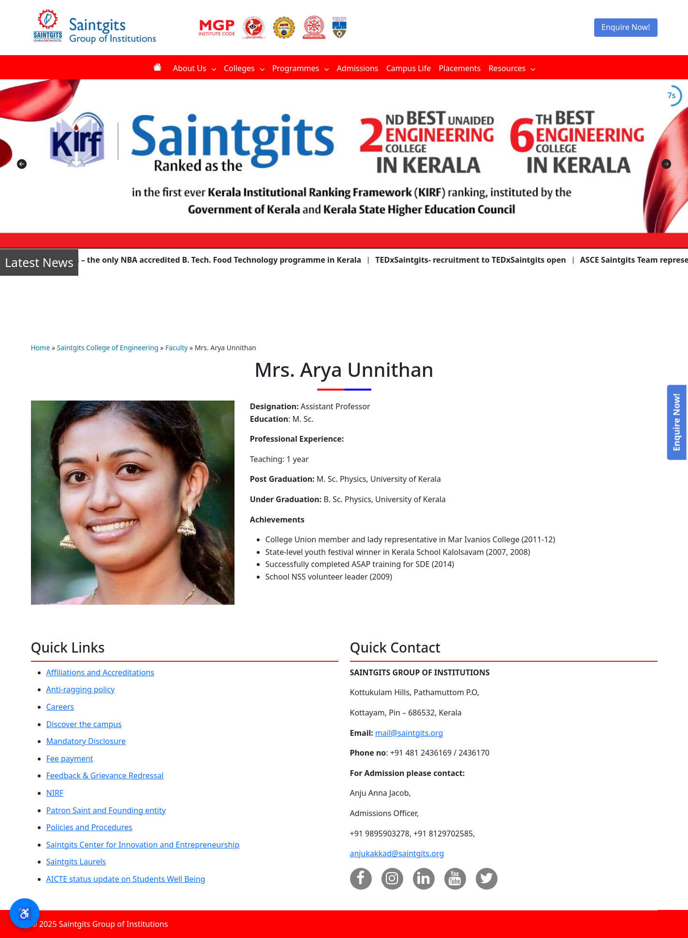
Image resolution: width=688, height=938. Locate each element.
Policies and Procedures (89, 827)
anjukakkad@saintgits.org (397, 853)
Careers (60, 706)
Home (40, 347)
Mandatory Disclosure (86, 741)
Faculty (176, 347)
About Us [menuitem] (194, 68)
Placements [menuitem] (460, 68)
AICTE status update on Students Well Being (125, 879)
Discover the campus (84, 724)
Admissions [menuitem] (358, 68)
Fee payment (69, 758)
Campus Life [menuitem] (408, 68)
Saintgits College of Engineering (108, 347)
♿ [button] (24, 913)
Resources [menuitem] (511, 68)
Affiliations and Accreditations (100, 672)
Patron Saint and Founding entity (106, 810)
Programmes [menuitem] (300, 68)
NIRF (55, 793)
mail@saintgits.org (409, 733)
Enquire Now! (625, 27)
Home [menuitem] (159, 67)
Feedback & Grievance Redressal (105, 775)
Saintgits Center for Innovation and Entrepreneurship (143, 844)
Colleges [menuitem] (244, 68)
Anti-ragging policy (80, 689)
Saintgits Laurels (76, 861)
